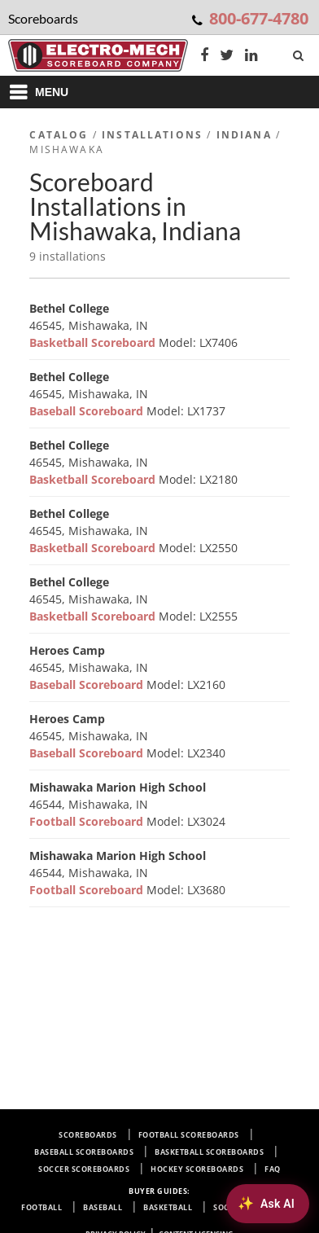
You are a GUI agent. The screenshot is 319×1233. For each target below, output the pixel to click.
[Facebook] (204, 56)
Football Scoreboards (188, 1135)
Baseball (102, 1207)
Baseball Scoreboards (83, 1152)
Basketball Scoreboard (94, 342)
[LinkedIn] (251, 56)
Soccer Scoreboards (83, 1169)
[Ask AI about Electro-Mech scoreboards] (267, 1203)
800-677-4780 (258, 18)
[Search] (300, 52)
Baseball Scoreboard (87, 411)
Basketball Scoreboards (209, 1152)
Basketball (167, 1207)
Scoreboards (88, 1135)
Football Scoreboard (87, 821)
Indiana (244, 135)
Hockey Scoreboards (197, 1169)
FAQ (272, 1169)
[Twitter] (227, 56)
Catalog (58, 135)
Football (41, 1207)
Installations (152, 135)
